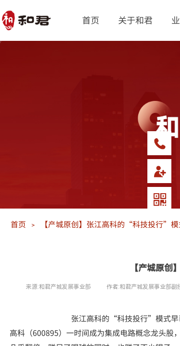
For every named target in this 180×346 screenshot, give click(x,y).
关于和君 (135, 19)
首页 (90, 19)
